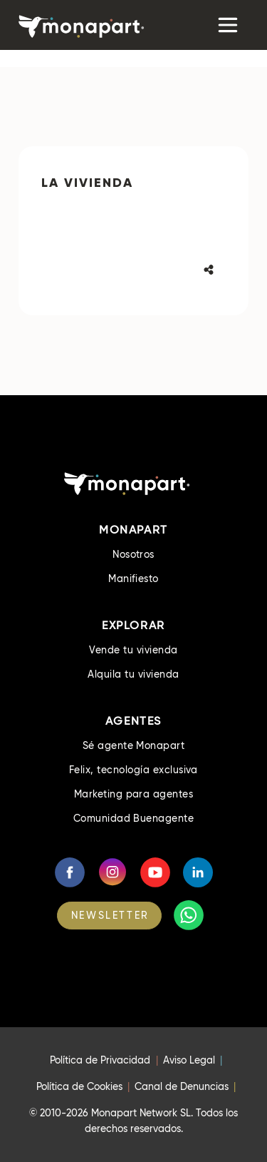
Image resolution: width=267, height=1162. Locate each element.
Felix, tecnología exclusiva (133, 769)
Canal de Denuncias (182, 1086)
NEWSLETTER (110, 915)
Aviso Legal (189, 1060)
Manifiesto (133, 578)
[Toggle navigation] (226, 25)
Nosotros (133, 554)
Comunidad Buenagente (133, 818)
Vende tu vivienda (133, 649)
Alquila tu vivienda (133, 674)
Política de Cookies (79, 1086)
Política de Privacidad (100, 1060)
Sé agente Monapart (134, 745)
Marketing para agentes (134, 794)
